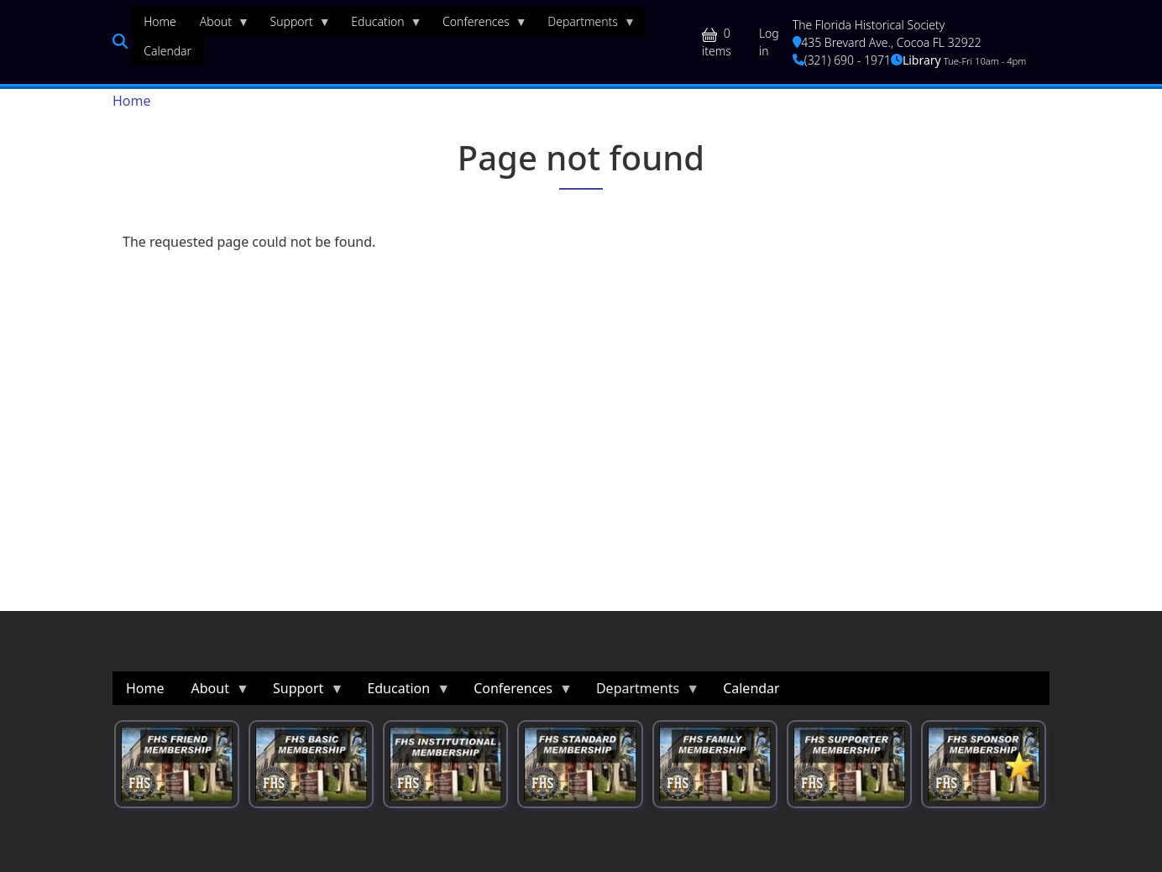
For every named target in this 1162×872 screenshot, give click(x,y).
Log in (769, 42)
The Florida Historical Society (869, 25)
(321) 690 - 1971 (842, 60)
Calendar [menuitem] (167, 51)
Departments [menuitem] (586, 25)
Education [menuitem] (380, 25)
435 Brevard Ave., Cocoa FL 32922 (887, 42)
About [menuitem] (218, 25)
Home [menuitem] (160, 21)
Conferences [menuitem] (479, 25)
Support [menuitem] (295, 25)
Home (132, 100)
